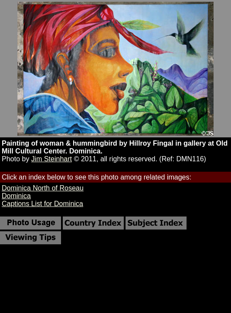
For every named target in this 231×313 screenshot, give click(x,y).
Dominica (16, 196)
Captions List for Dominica (42, 203)
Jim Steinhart (51, 159)
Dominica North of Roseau (43, 188)
